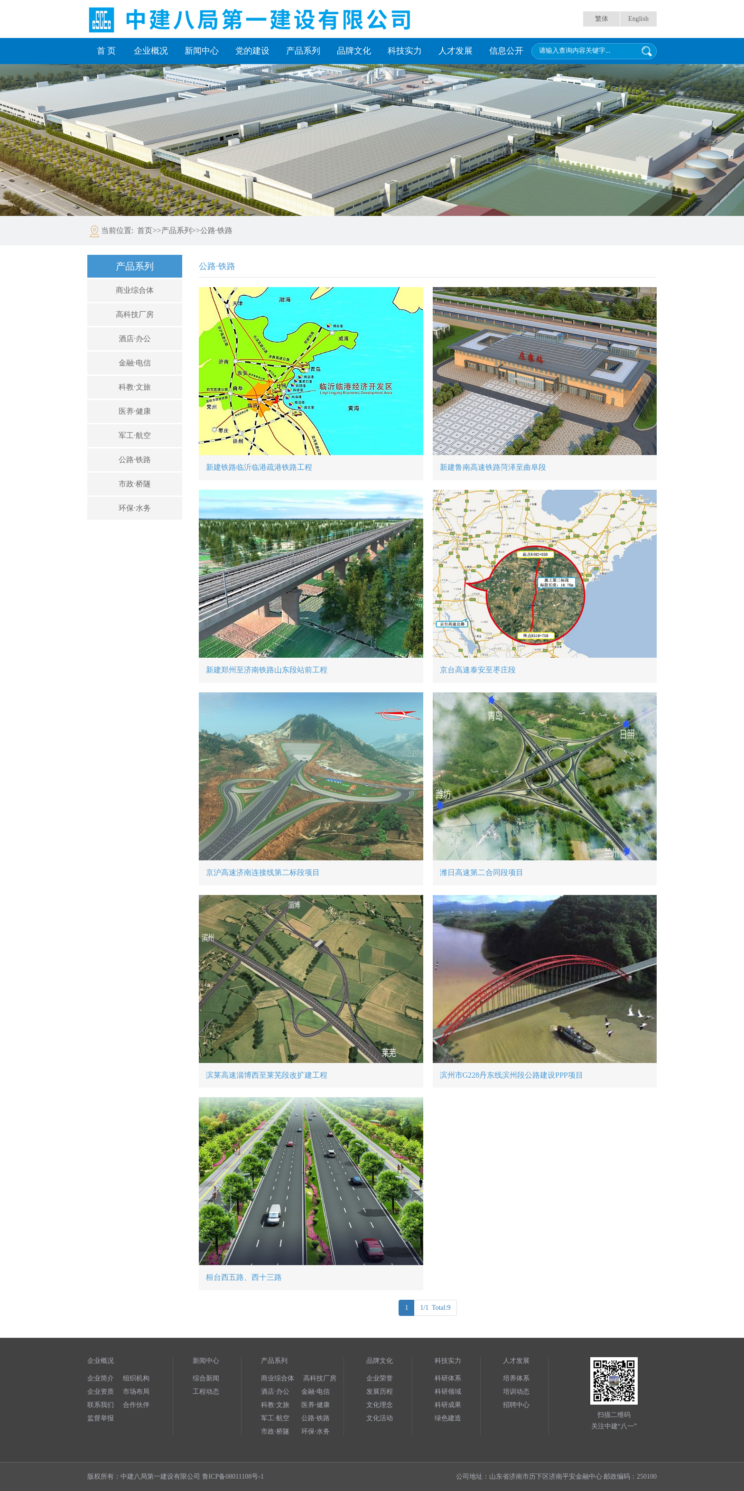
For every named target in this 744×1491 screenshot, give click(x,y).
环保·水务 (135, 508)
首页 (144, 230)
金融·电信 (135, 363)
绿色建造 (448, 1418)
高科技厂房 (135, 314)
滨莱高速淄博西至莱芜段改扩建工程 (266, 1075)
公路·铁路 (135, 460)
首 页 (106, 51)
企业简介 (100, 1378)
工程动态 (206, 1391)
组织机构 (136, 1378)
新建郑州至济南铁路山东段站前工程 (266, 670)
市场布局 (136, 1391)
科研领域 (448, 1391)
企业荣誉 (379, 1378)
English (638, 18)
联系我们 (100, 1404)
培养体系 (516, 1378)
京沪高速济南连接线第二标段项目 (263, 872)
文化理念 (379, 1404)
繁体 (601, 18)
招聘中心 (516, 1404)
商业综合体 (135, 290)
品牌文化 (354, 51)
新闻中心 (202, 51)
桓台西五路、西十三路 (244, 1278)
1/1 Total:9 (435, 1307)
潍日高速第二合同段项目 (481, 872)
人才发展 (455, 51)
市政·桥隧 (135, 484)
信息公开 (506, 51)
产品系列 (303, 51)
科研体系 (448, 1378)
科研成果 (448, 1404)
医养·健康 (135, 411)
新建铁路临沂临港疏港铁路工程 (259, 467)
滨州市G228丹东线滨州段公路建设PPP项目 (511, 1075)
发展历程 (379, 1391)
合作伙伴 (136, 1404)
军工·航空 (135, 435)
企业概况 (151, 51)
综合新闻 (206, 1378)
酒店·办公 (135, 339)
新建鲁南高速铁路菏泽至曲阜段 (493, 467)
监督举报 (100, 1418)
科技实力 (405, 51)
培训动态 (516, 1391)
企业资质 (100, 1391)
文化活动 (379, 1418)
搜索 (646, 51)
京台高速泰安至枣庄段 (478, 670)
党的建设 (252, 51)
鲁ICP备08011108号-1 (233, 1476)
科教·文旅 (135, 387)
